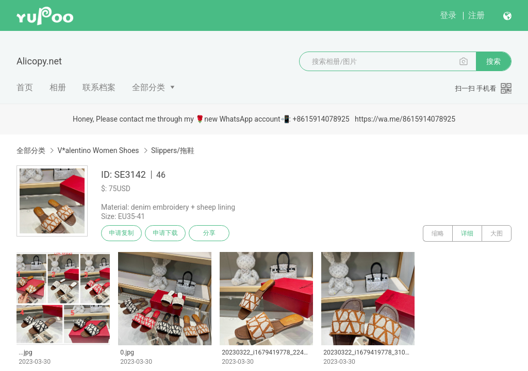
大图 (496, 233)
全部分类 (148, 87)
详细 (467, 233)
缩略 (438, 233)
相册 (58, 87)
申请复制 (122, 233)
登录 (448, 15)
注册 (476, 15)
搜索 (493, 61)
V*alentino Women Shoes (98, 150)
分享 (215, 233)
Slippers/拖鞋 (172, 150)
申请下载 (169, 233)
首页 (24, 87)
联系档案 (99, 87)
